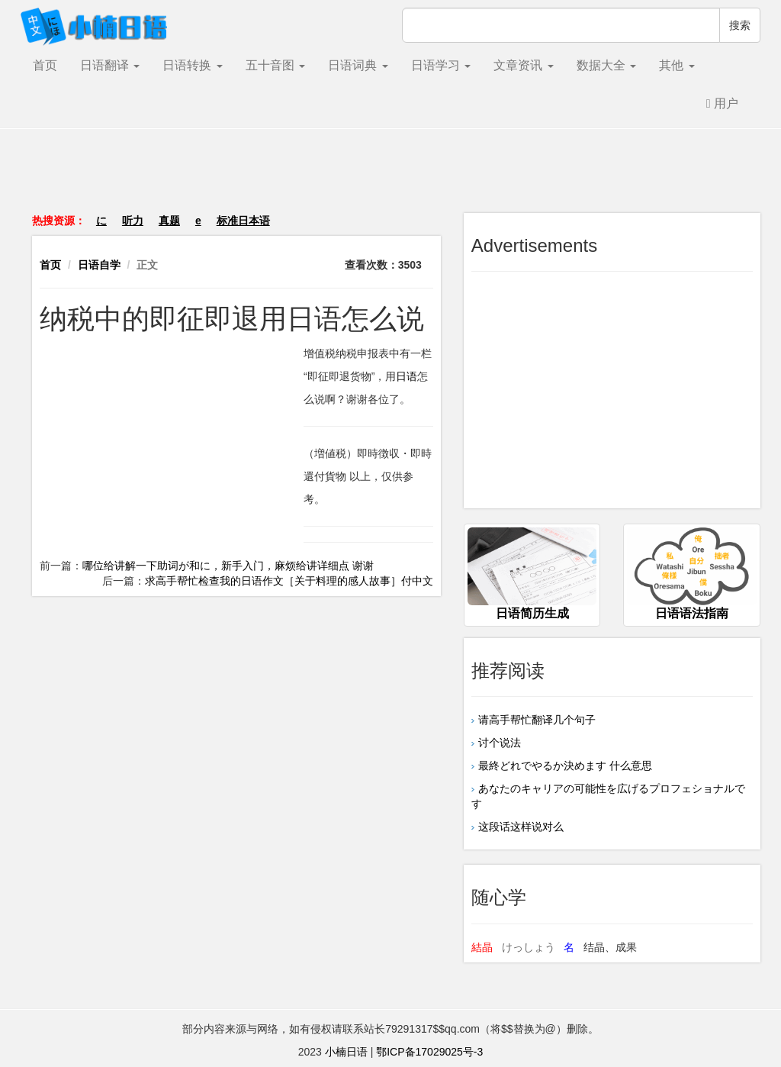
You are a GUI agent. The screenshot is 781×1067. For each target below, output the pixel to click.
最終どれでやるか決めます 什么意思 (565, 765)
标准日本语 (243, 220)
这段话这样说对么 (521, 826)
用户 (722, 103)
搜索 (739, 25)
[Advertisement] (390, 178)
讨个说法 (499, 743)
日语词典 (357, 65)
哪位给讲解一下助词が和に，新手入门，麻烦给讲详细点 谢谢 (228, 565)
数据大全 (606, 65)
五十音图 (275, 65)
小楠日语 (346, 1052)
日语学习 (441, 65)
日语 (406, 376)
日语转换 (192, 65)
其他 (676, 65)
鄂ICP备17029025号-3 (429, 1052)
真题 (169, 220)
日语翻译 (110, 65)
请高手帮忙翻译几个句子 (537, 720)
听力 (132, 220)
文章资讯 (523, 65)
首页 (45, 65)
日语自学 (99, 265)
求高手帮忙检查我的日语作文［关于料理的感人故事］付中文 (289, 581)
